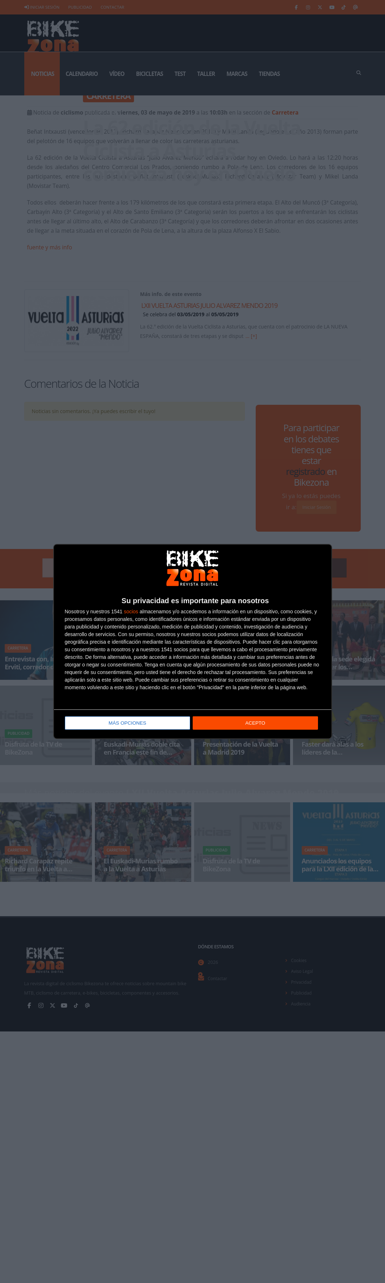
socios (131, 611)
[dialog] (192, 641)
